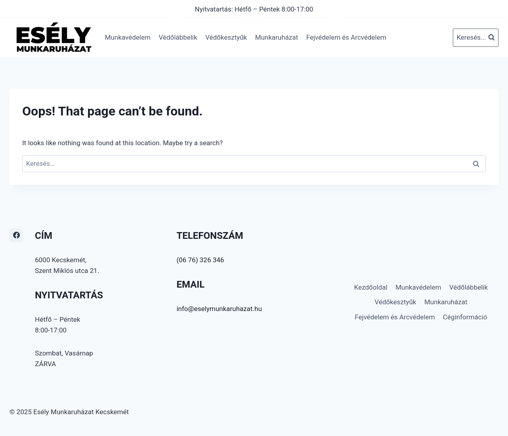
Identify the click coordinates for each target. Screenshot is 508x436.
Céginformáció (465, 317)
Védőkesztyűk (226, 37)
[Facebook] (16, 235)
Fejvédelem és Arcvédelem (346, 37)
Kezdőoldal (370, 287)
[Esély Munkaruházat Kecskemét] (53, 37)
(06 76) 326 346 (200, 260)
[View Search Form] (475, 38)
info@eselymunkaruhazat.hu (219, 309)
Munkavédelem (127, 37)
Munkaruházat (276, 37)
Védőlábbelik (178, 37)
